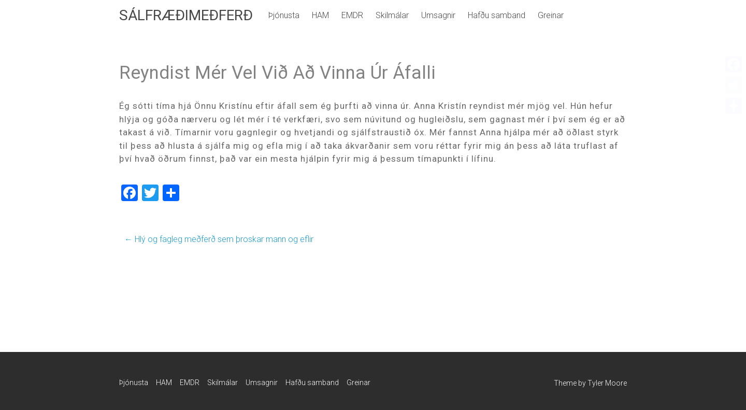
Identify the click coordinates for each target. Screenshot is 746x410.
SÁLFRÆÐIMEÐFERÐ (186, 15)
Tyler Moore (607, 383)
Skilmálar (392, 15)
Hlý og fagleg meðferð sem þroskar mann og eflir (218, 239)
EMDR (352, 15)
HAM (320, 15)
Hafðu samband (496, 15)
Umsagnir (438, 15)
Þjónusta (283, 15)
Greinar (551, 15)
